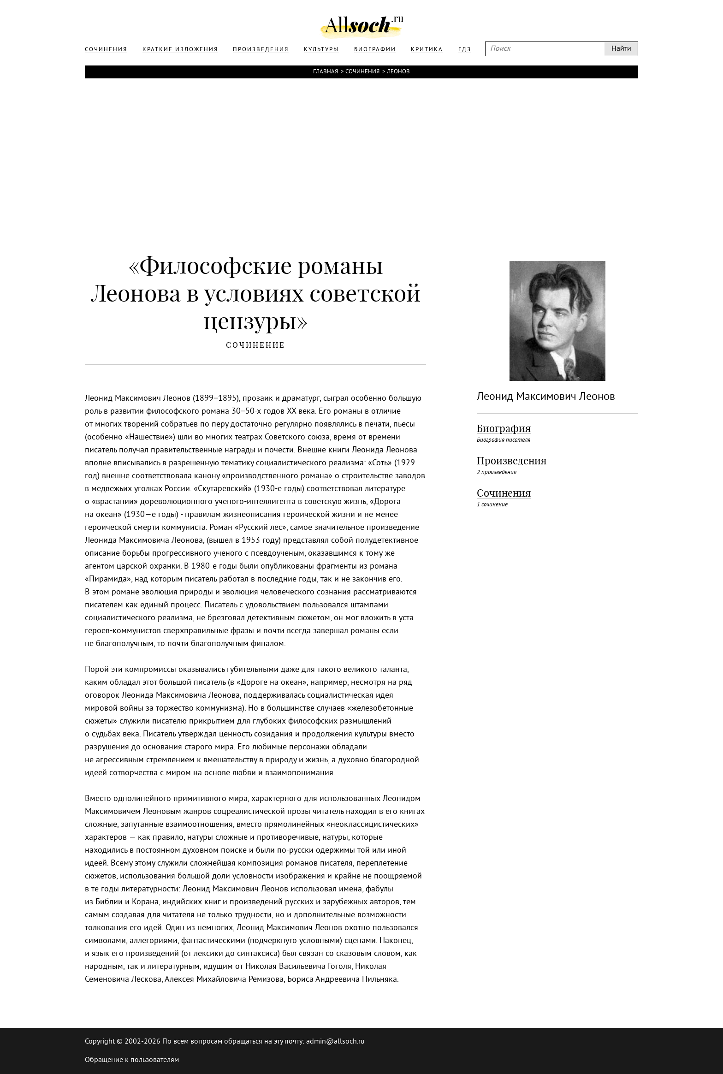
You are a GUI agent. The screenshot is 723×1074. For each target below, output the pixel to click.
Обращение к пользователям (132, 1060)
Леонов (398, 72)
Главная (325, 72)
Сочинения (362, 72)
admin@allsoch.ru (335, 1041)
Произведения (511, 460)
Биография (504, 428)
